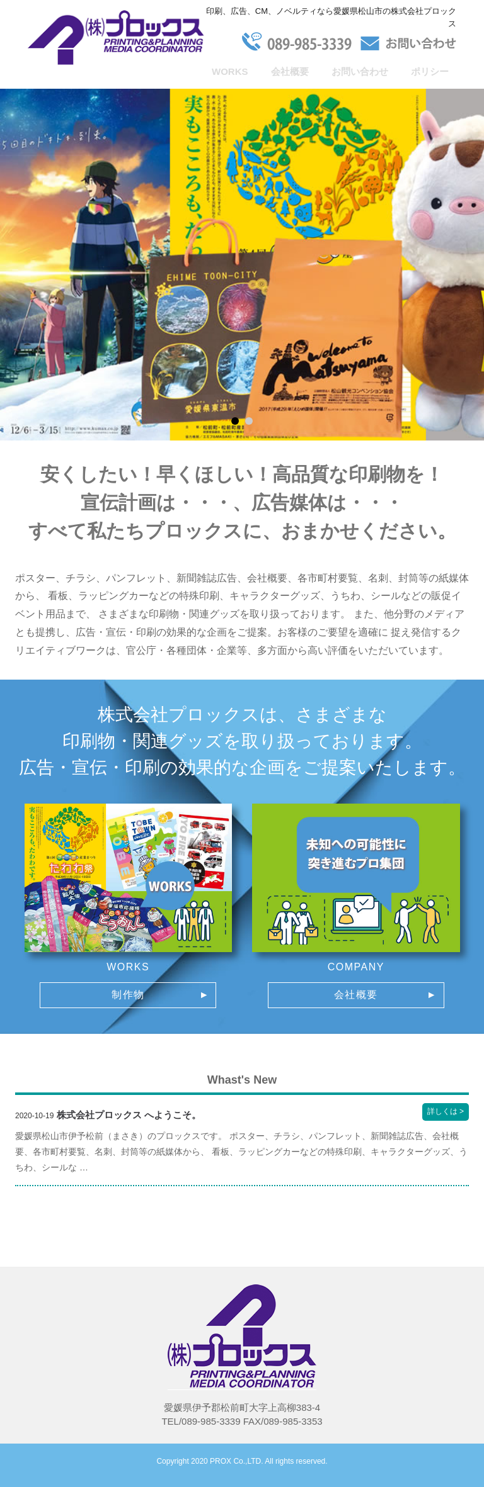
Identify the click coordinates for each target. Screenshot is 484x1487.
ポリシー (430, 71)
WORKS (230, 71)
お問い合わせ (359, 71)
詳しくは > (448, 1112)
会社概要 (290, 71)
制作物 (128, 994)
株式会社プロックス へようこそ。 (129, 1114)
